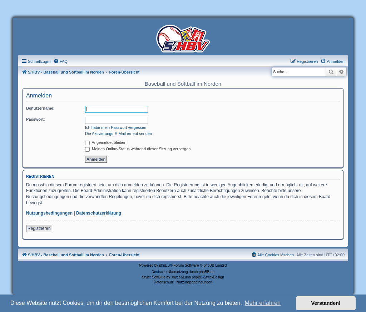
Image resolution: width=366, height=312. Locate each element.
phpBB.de (206, 272)
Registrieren (39, 228)
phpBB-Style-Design (208, 277)
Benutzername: (40, 108)
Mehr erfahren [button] (262, 303)
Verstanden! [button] (326, 303)
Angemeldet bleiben (106, 142)
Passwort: (35, 119)
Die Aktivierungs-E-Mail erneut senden (118, 133)
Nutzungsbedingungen (49, 213)
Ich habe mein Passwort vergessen (115, 127)
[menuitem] (60, 61)
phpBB (164, 265)
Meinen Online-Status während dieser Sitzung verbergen (138, 149)
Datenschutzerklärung (98, 213)
